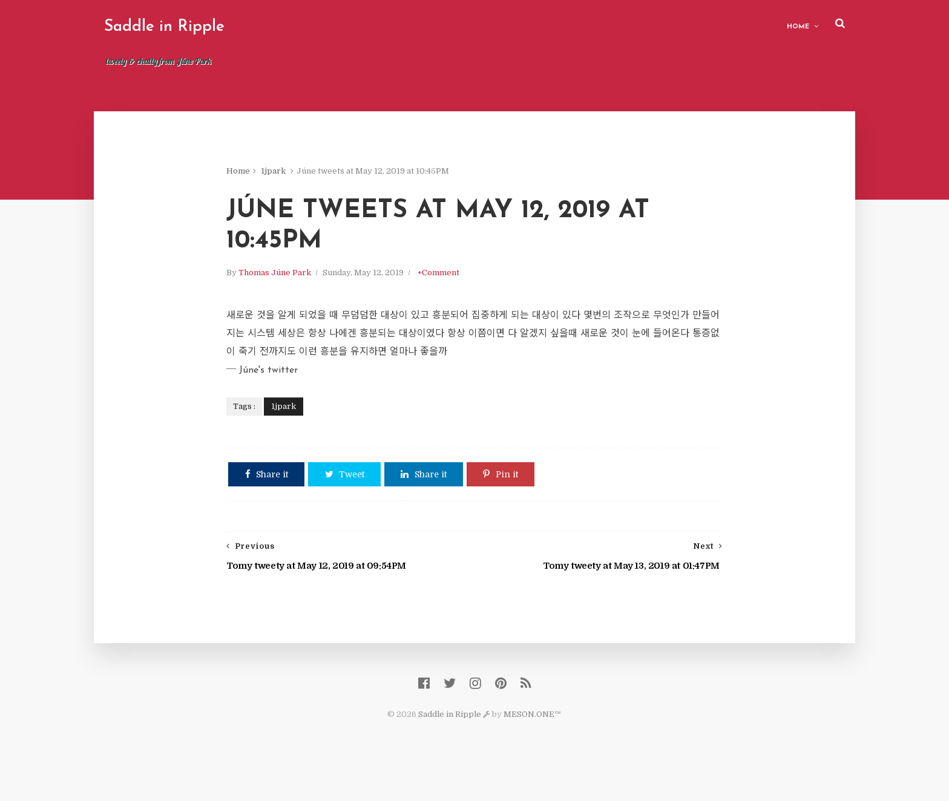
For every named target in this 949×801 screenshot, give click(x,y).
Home (775, 24)
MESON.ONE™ (533, 740)
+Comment (466, 285)
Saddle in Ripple (186, 27)
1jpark (301, 175)
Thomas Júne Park (302, 285)
